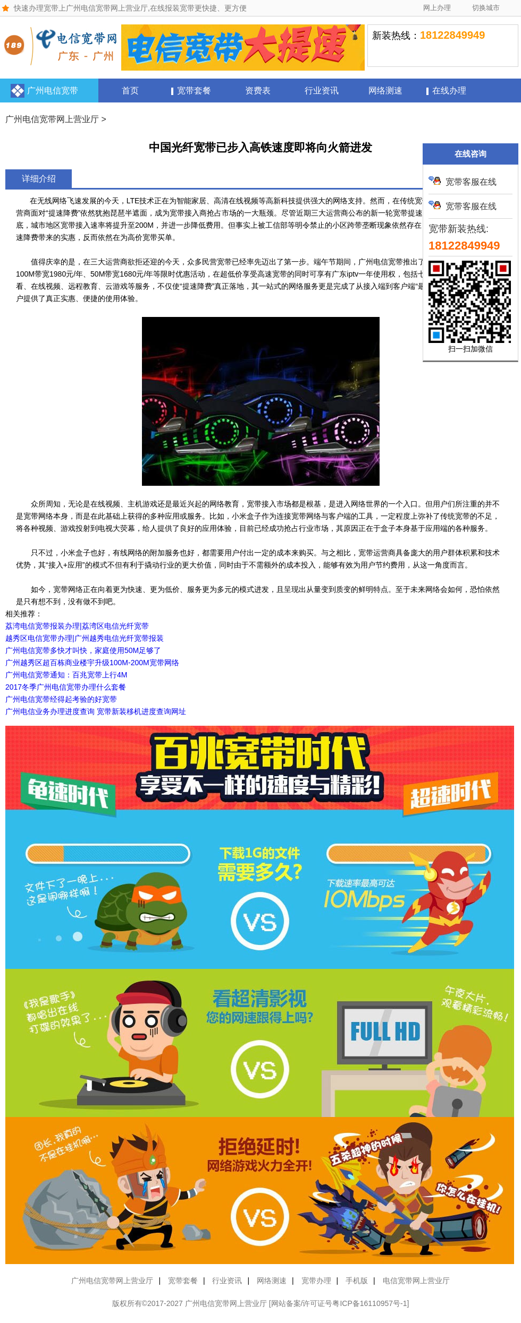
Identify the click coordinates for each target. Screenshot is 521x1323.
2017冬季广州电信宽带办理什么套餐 (65, 687)
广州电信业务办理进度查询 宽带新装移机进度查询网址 (95, 711)
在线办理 (449, 90)
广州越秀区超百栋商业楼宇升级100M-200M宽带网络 (92, 662)
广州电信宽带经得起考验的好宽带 (61, 699)
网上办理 (437, 8)
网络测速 (385, 90)
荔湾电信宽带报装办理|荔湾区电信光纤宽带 (77, 626)
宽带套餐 (194, 90)
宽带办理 (316, 1280)
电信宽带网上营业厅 (416, 1280)
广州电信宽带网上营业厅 (52, 119)
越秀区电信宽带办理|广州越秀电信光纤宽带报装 (84, 638)
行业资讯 (322, 90)
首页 (130, 90)
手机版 (357, 1280)
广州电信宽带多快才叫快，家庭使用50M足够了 (83, 650)
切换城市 (486, 8)
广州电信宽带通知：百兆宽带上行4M (66, 675)
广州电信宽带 (52, 90)
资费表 (258, 90)
